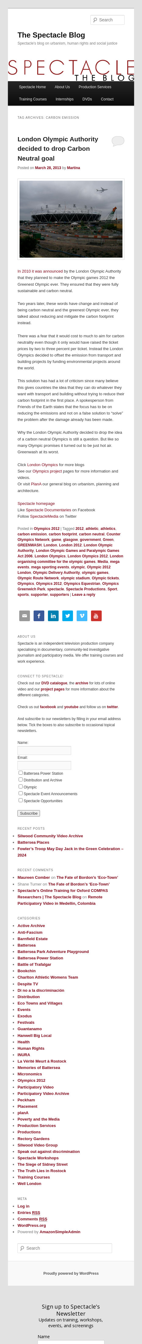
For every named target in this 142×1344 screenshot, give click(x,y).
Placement (27, 1106)
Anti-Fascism (29, 932)
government (90, 540)
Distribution (28, 996)
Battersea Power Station (43, 773)
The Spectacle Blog (51, 35)
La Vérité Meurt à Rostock (41, 1061)
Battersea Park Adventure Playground (53, 951)
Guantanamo (29, 1029)
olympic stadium (75, 578)
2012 (79, 529)
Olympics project (47, 471)
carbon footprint (63, 534)
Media (102, 562)
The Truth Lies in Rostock (41, 1170)
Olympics (25, 583)
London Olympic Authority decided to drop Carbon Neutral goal (57, 149)
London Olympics (43, 464)
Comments (32, 1219)
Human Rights (30, 1048)
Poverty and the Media (38, 1119)
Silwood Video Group (37, 1145)
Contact (107, 99)
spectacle (55, 589)
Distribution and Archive (43, 780)
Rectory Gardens (33, 1138)
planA (22, 1112)
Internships (65, 99)
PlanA (36, 484)
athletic (92, 529)
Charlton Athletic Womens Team (47, 977)
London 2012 (70, 545)
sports (23, 594)
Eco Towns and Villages (39, 1003)
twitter (112, 707)
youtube (71, 707)
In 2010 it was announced (40, 271)
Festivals (26, 1022)
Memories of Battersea (38, 1067)
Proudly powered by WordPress (71, 1273)
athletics (107, 529)
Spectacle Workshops (38, 1158)
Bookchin (26, 971)
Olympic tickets (105, 578)
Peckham (26, 1100)
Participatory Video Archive (43, 1093)
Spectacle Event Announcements (50, 794)
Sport (112, 589)
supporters (59, 594)
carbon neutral (91, 534)
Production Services (95, 87)
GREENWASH (29, 545)
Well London (29, 1183)
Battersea (26, 945)
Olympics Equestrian (82, 583)
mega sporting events (50, 567)
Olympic (30, 787)
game (56, 540)
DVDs (87, 99)
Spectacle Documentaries (49, 510)
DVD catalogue (54, 683)
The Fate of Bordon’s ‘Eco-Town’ (87, 877)
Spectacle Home (32, 87)
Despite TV (27, 984)
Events (24, 1009)
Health (23, 1042)
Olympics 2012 (47, 529)
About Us (62, 87)
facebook (48, 707)
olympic (78, 567)
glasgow (70, 540)
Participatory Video (35, 1087)
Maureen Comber (33, 877)
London (50, 545)
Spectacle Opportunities (43, 801)
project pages (52, 689)
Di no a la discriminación (40, 990)
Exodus (24, 1016)
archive (81, 683)
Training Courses (33, 99)
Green (108, 540)
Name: (22, 743)
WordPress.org (31, 1225)
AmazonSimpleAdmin (60, 1232)
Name (44, 1336)
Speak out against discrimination (48, 1151)
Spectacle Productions (85, 589)
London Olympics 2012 (87, 556)
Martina (73, 168)
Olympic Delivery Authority (56, 573)
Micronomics (29, 1074)
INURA (23, 1054)
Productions (29, 1132)
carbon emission (31, 534)
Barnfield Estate (32, 938)
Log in (23, 1206)
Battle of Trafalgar (34, 964)
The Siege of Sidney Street (42, 1164)
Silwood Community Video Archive (50, 836)
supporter (39, 594)
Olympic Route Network (38, 578)
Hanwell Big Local (34, 1035)
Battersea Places (33, 842)
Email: (22, 757)
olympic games (95, 573)
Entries (28, 1212)
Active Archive (31, 925)
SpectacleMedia (44, 516)
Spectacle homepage (36, 503)
